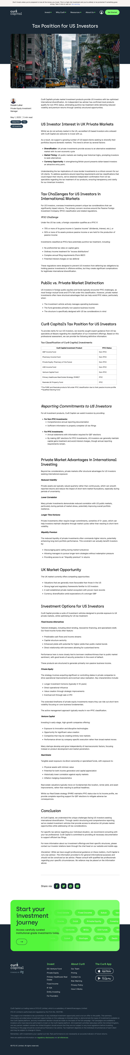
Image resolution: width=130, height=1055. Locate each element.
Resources (76, 12)
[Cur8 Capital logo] (16, 968)
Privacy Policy (77, 985)
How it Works (76, 989)
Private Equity (53, 973)
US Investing (16, 126)
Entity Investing (53, 992)
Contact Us (76, 977)
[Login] (101, 12)
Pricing (74, 973)
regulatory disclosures (45, 1037)
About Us (90, 12)
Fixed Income (52, 984)
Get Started (112, 12)
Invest (48, 12)
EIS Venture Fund (54, 969)
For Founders (52, 996)
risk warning (75, 4)
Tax (24, 122)
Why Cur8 (61, 12)
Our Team (75, 969)
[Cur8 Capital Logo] (16, 12)
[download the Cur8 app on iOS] (104, 971)
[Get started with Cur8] (21, 942)
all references (63, 1037)
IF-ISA (49, 988)
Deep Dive (16, 122)
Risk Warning (76, 981)
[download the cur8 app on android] (104, 978)
